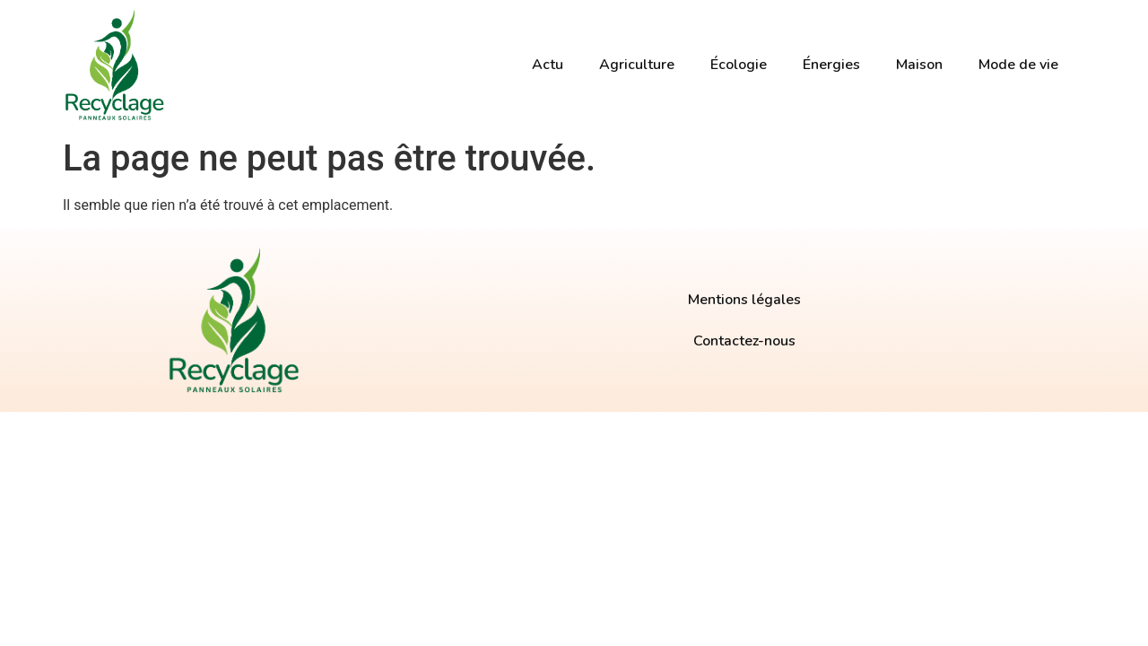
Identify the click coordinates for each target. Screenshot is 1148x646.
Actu (547, 64)
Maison (919, 64)
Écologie (738, 64)
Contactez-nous (744, 341)
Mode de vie (1018, 64)
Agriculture (636, 64)
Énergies (831, 64)
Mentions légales (744, 300)
